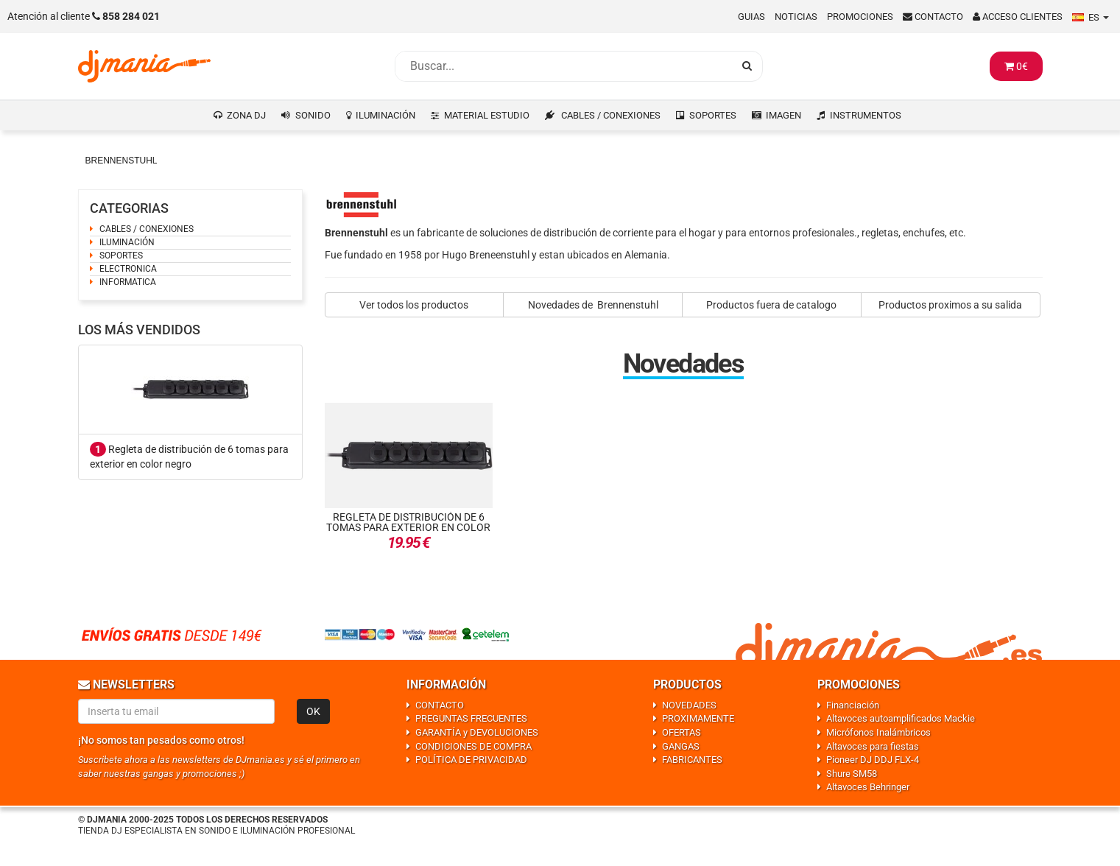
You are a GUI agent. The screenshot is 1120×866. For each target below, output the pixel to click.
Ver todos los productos (413, 305)
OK (313, 711)
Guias (751, 16)
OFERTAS (681, 732)
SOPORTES (712, 115)
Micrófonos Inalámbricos (878, 732)
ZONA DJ (246, 115)
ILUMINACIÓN (385, 115)
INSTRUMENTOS (865, 115)
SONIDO (313, 115)
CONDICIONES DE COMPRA (473, 746)
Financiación (852, 705)
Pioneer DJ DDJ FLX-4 (872, 759)
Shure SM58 (851, 773)
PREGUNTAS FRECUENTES (471, 718)
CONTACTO (439, 705)
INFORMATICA (127, 282)
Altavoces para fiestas (872, 746)
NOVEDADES (689, 705)
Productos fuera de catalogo (771, 305)
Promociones (860, 16)
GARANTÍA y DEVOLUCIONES (476, 732)
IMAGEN (783, 115)
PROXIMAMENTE (698, 718)
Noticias (796, 16)
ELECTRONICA (128, 269)
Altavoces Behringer (867, 786)
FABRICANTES (692, 759)
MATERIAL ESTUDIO (486, 115)
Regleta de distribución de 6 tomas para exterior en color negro (408, 527)
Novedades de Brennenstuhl (593, 305)
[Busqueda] (564, 66)
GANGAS (681, 746)
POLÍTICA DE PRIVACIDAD (471, 759)
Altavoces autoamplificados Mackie (900, 718)
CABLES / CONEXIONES (611, 115)
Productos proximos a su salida (950, 305)
